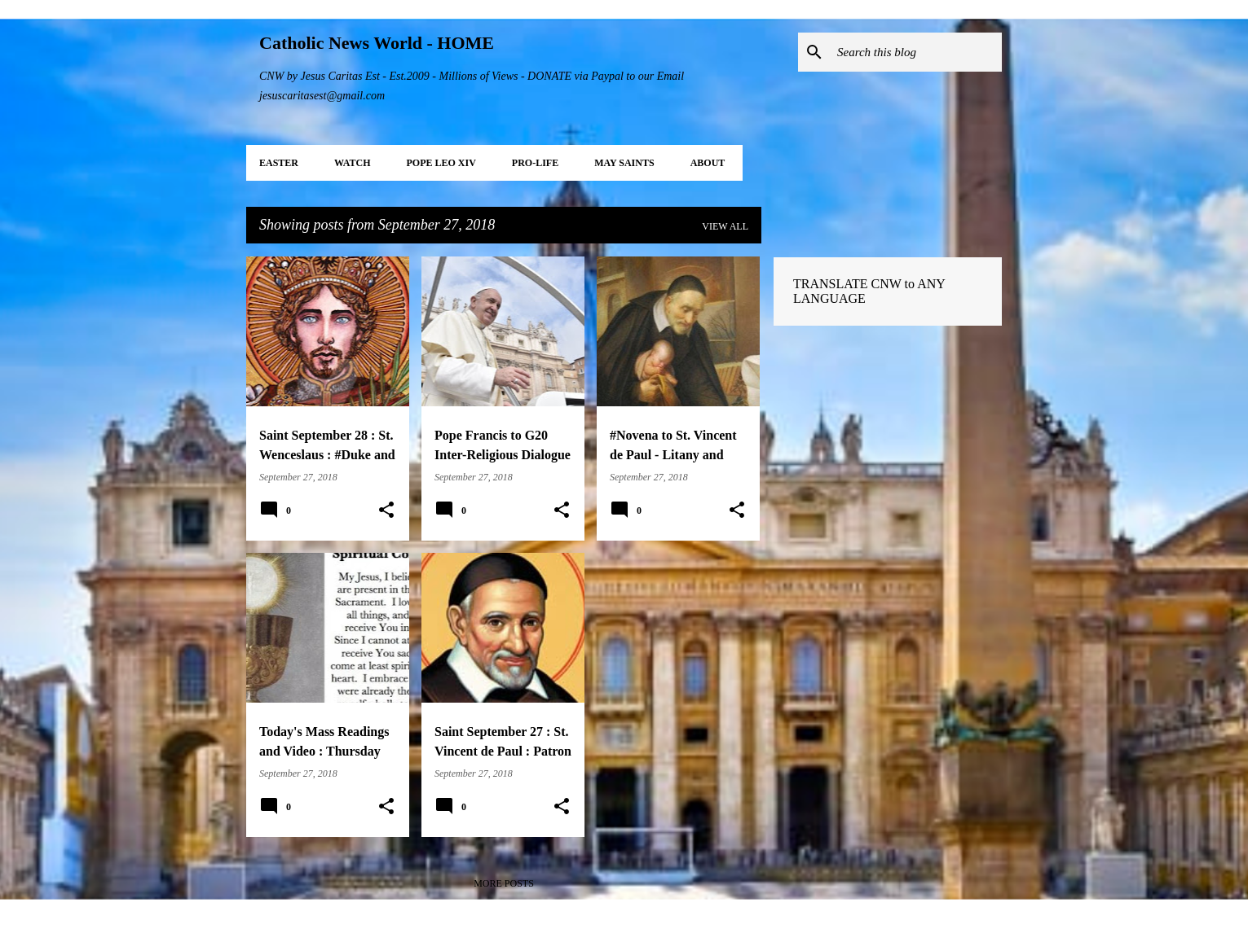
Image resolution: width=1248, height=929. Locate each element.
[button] (386, 510)
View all (725, 226)
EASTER (278, 163)
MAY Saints (624, 163)
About (707, 163)
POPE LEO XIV (440, 163)
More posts (504, 883)
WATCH (352, 163)
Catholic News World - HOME (376, 43)
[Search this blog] (916, 52)
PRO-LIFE (535, 163)
